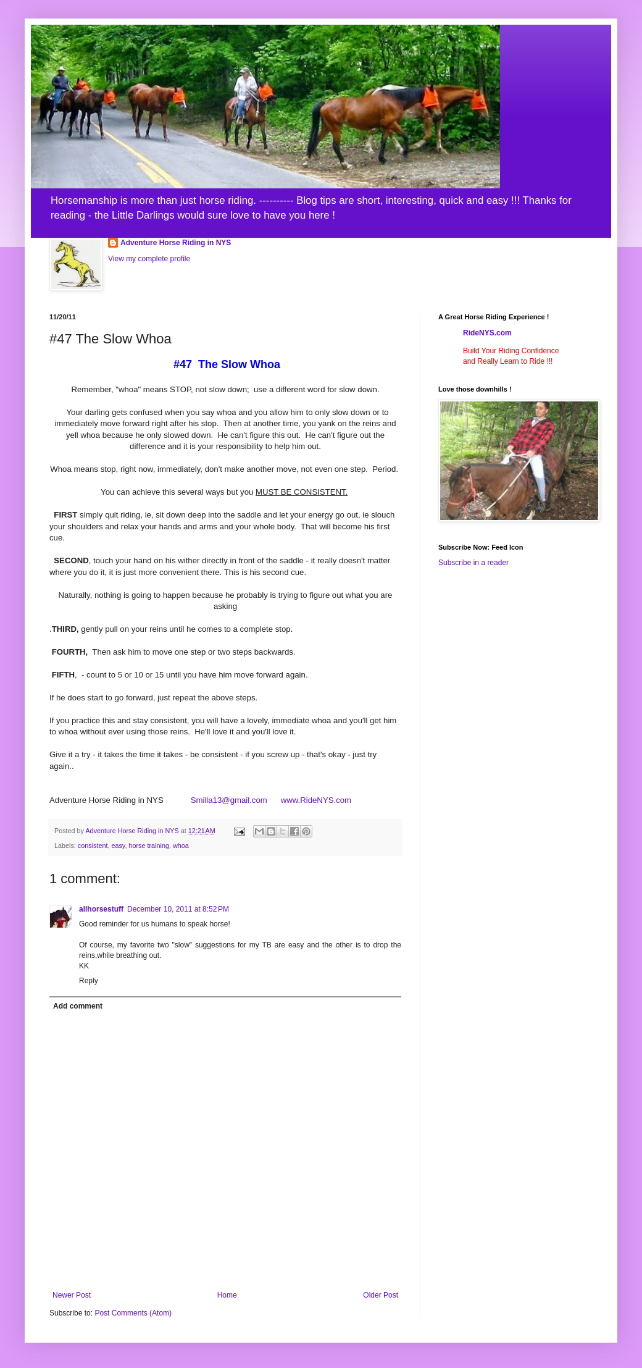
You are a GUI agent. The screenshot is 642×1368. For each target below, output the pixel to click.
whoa (181, 845)
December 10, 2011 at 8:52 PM (178, 909)
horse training (148, 845)
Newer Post (71, 1295)
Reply (88, 980)
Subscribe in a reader (473, 562)
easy (118, 845)
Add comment (77, 1006)
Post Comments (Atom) (133, 1313)
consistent (93, 845)
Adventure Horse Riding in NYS (175, 242)
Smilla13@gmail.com (229, 800)
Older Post (380, 1295)
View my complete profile (149, 258)
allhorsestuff (101, 909)
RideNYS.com (487, 333)
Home (227, 1295)
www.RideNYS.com (310, 800)
